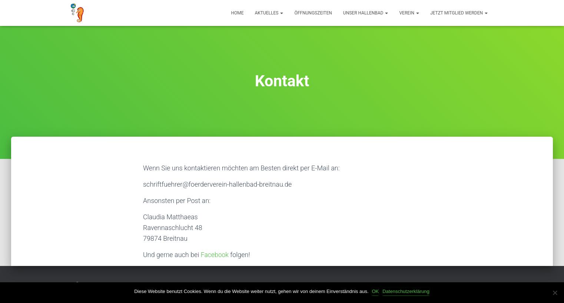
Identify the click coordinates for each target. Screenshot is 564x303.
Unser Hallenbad (365, 13)
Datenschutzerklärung (406, 291)
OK (375, 291)
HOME (237, 13)
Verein (409, 13)
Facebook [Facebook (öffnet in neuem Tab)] (216, 255)
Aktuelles (269, 13)
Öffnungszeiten (313, 13)
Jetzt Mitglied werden (459, 13)
